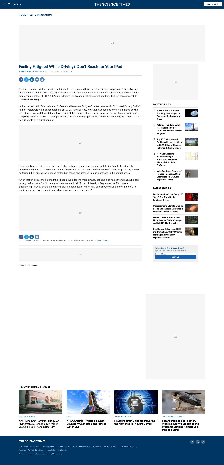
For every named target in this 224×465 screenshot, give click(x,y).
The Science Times (112, 4)
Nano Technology (48, 446)
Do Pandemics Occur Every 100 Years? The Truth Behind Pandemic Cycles (168, 197)
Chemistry (97, 446)
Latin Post (104, 240)
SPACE (69, 417)
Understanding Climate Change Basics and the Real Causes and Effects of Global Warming (168, 209)
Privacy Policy (50, 450)
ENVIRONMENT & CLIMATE (173, 417)
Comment (37, 79)
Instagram (203, 442)
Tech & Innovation (25, 446)
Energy (60, 446)
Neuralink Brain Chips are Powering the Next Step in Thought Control (134, 422)
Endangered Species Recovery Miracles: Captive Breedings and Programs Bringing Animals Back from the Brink (180, 425)
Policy (68, 446)
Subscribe (213, 4)
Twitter (26, 79)
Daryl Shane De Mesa (30, 71)
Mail (42, 79)
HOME (22, 14)
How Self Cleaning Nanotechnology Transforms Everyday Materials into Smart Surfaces (167, 159)
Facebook (21, 79)
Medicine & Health (110, 446)
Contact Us (62, 450)
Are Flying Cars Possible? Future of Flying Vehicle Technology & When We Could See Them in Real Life (39, 423)
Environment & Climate (128, 446)
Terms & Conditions (35, 450)
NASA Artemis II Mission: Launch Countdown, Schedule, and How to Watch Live (86, 423)
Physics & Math (85, 446)
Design (37, 446)
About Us (22, 450)
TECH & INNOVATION (40, 14)
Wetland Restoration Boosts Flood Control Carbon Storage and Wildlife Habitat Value (167, 220)
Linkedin (31, 79)
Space (74, 446)
